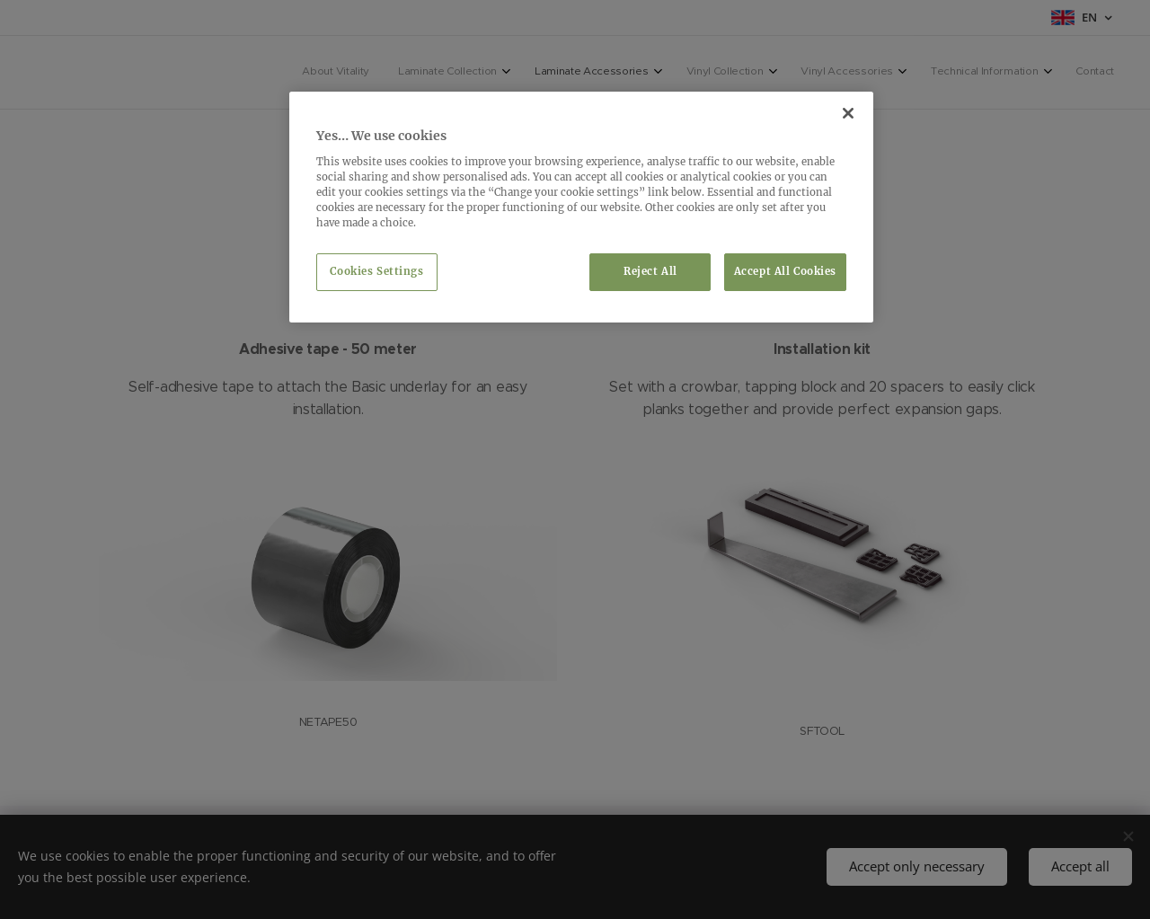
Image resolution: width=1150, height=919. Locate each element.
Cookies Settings (376, 271)
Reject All (650, 271)
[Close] (848, 113)
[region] (581, 207)
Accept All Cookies (785, 271)
